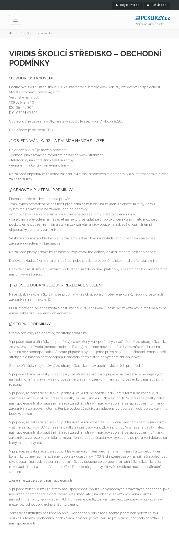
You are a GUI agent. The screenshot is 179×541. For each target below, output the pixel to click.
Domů (18, 33)
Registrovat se (127, 5)
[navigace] (15, 19)
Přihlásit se (156, 5)
